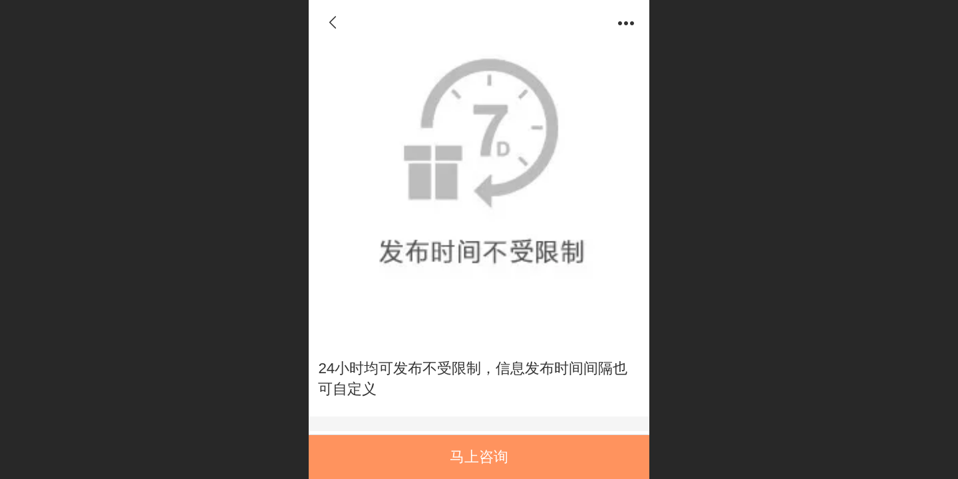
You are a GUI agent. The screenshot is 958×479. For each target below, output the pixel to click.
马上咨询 (479, 456)
